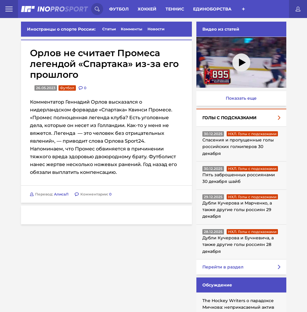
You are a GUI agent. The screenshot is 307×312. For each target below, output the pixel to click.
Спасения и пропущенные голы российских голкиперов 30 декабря (238, 146)
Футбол (119, 9)
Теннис (174, 9)
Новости (156, 29)
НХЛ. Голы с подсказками (252, 134)
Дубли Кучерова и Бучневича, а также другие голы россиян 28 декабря (238, 244)
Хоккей (147, 9)
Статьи (109, 29)
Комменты (131, 29)
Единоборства (212, 9)
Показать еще (241, 98)
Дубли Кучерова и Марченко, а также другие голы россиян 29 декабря (237, 209)
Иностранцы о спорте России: (61, 29)
